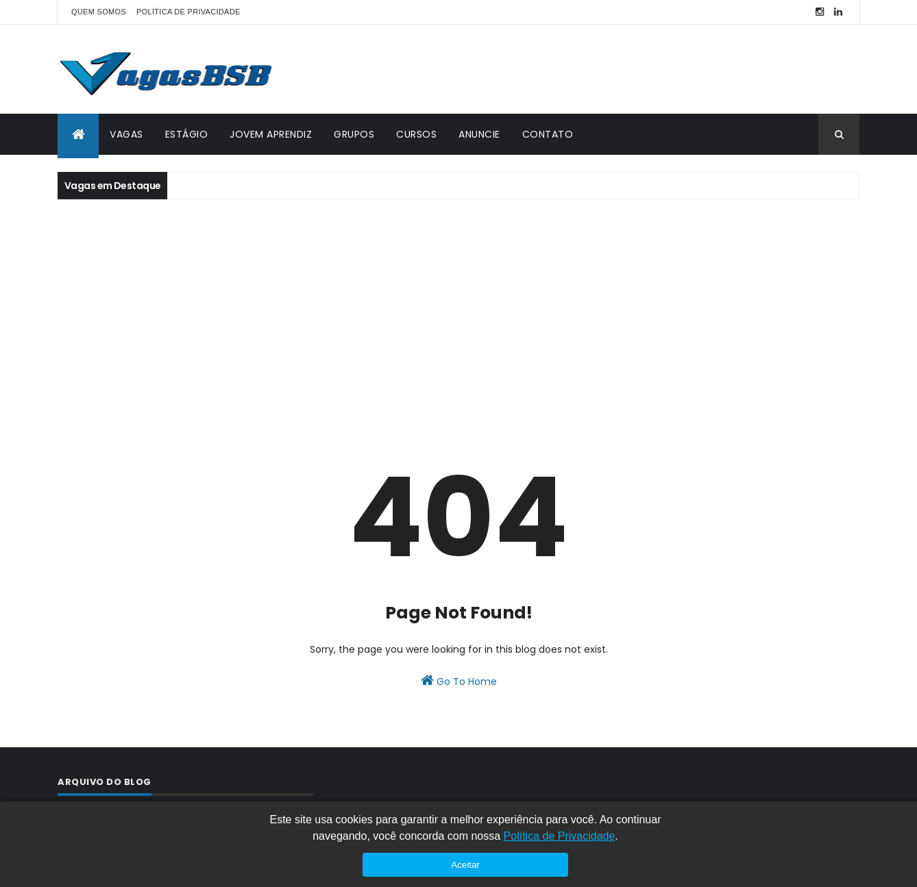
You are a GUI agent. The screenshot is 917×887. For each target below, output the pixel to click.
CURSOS (416, 134)
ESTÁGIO (186, 134)
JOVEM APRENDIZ (271, 134)
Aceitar (465, 865)
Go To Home (459, 680)
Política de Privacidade (559, 836)
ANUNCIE (479, 134)
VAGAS (126, 134)
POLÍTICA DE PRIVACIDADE (188, 12)
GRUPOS (354, 134)
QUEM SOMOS (98, 12)
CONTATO (548, 134)
